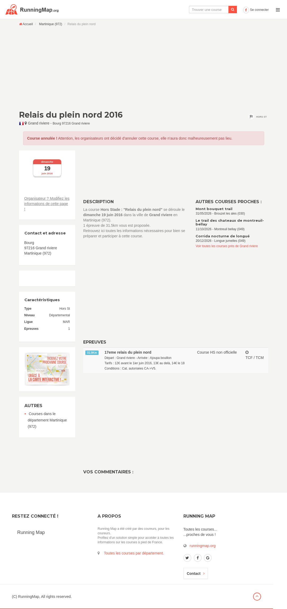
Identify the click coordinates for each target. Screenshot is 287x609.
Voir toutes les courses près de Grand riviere (227, 246)
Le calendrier (188, 9)
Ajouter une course (222, 9)
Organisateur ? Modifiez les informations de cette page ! (46, 203)
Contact (196, 573)
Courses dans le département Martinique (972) (47, 420)
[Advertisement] (143, 68)
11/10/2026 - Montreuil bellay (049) (232, 225)
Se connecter (256, 10)
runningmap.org (203, 546)
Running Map (31, 532)
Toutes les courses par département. (134, 553)
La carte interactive (153, 9)
